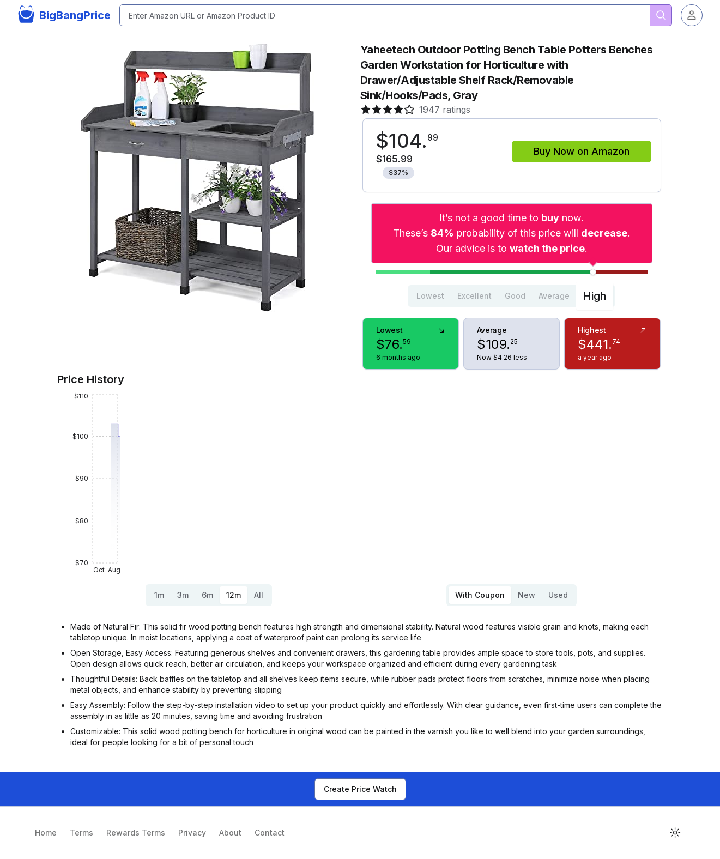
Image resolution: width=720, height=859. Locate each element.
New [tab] (526, 595)
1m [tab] (159, 595)
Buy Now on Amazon (582, 151)
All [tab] (258, 595)
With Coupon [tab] (480, 595)
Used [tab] (558, 595)
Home (46, 832)
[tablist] (511, 296)
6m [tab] (207, 595)
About (230, 832)
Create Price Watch (360, 789)
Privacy (192, 832)
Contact (270, 832)
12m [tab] (233, 595)
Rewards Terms (135, 832)
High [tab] (595, 296)
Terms (81, 832)
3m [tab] (183, 595)
